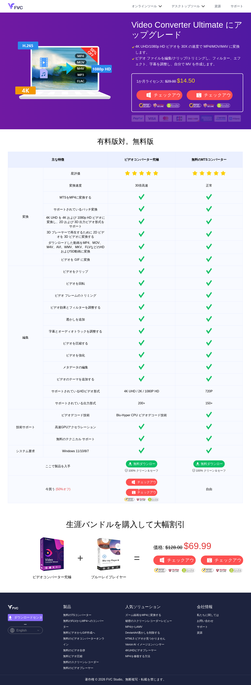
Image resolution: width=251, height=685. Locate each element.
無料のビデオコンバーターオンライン (83, 641)
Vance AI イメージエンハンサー (144, 644)
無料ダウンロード (144, 464)
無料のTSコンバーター (77, 615)
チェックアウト (167, 96)
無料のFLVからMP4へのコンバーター (83, 623)
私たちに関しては (208, 615)
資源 (218, 6)
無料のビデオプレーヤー (78, 668)
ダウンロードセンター (25, 618)
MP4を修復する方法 (137, 656)
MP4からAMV (133, 626)
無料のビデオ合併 (74, 650)
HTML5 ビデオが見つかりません (145, 638)
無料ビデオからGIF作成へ (79, 632)
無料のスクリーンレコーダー (81, 662)
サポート (237, 6)
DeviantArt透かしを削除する (142, 632)
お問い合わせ (205, 620)
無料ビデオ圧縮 (72, 656)
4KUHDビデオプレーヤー (140, 650)
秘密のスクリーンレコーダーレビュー (148, 620)
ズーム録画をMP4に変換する (143, 615)
